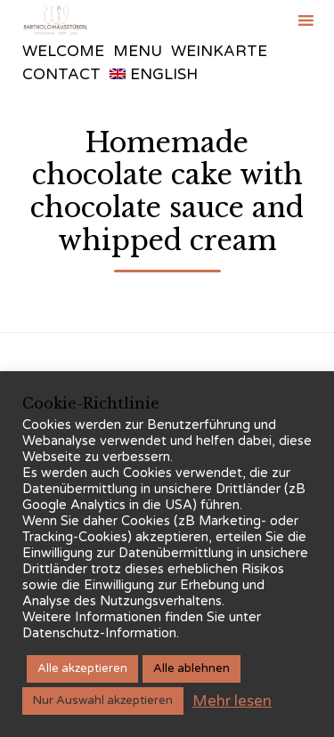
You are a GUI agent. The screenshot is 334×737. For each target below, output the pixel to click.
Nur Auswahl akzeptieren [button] (103, 700)
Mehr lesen (232, 701)
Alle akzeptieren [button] (82, 668)
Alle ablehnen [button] (191, 668)
